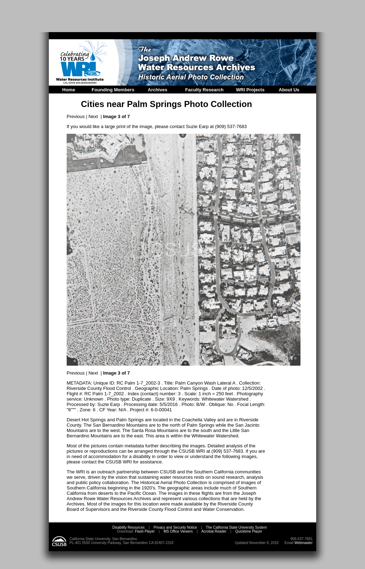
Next (93, 116)
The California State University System (236, 527)
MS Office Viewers (178, 531)
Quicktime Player (248, 531)
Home (68, 89)
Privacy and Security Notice (175, 527)
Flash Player (144, 531)
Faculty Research (204, 89)
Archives (158, 89)
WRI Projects (250, 89)
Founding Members (113, 89)
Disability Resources (128, 527)
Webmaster (303, 543)
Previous (76, 116)
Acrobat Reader (213, 531)
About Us (289, 89)
